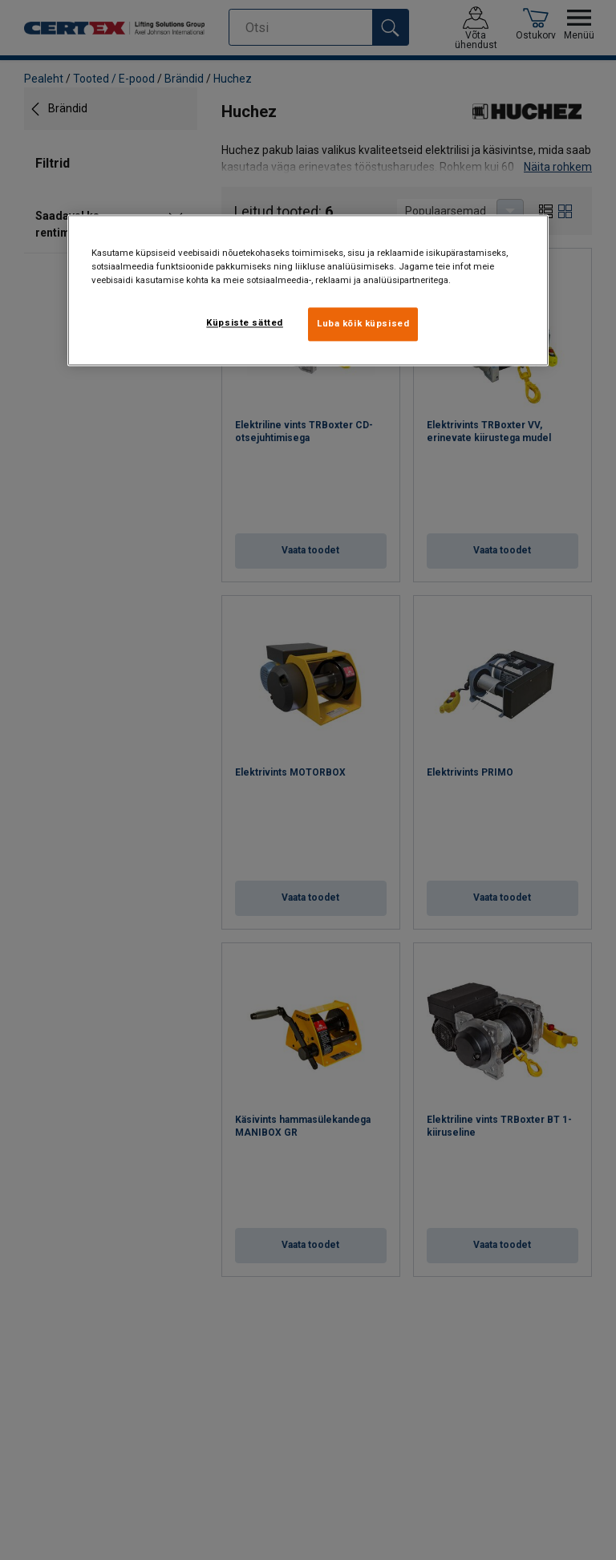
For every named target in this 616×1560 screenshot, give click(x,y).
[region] (308, 290)
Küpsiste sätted (244, 322)
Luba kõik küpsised (363, 323)
